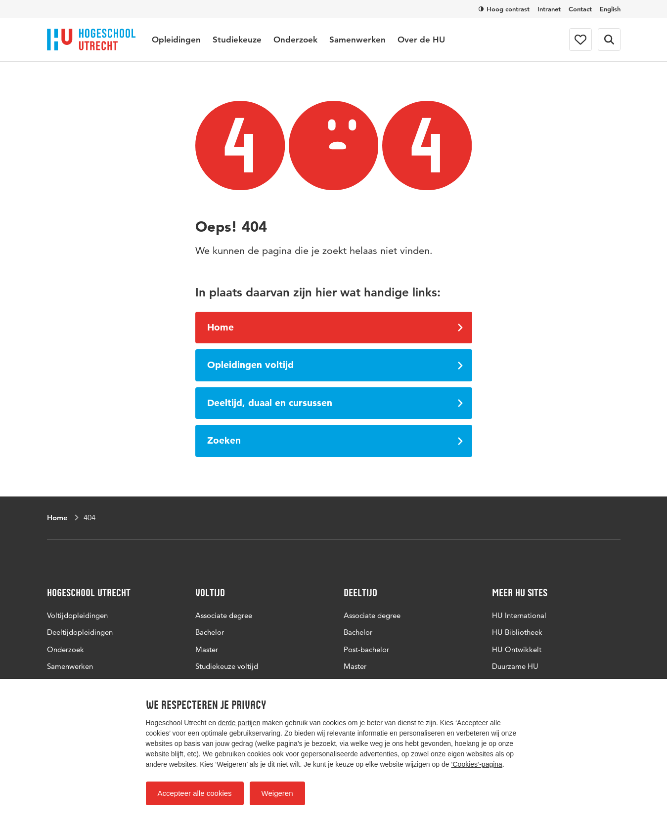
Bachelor (209, 632)
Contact (580, 9)
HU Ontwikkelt (516, 649)
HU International (519, 615)
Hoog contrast (504, 9)
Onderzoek (295, 39)
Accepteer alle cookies (195, 793)
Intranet (549, 9)
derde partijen (239, 723)
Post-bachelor (366, 649)
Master (206, 649)
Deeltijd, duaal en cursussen (335, 403)
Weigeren (277, 793)
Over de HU (421, 39)
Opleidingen (176, 39)
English (610, 9)
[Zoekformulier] (609, 39)
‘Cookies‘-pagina (476, 764)
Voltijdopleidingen (77, 615)
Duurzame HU (515, 666)
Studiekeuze (237, 39)
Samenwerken (357, 39)
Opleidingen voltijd (335, 365)
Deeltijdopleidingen (80, 632)
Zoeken (335, 440)
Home (335, 327)
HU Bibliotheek (517, 632)
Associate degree (223, 615)
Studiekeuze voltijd (226, 666)
